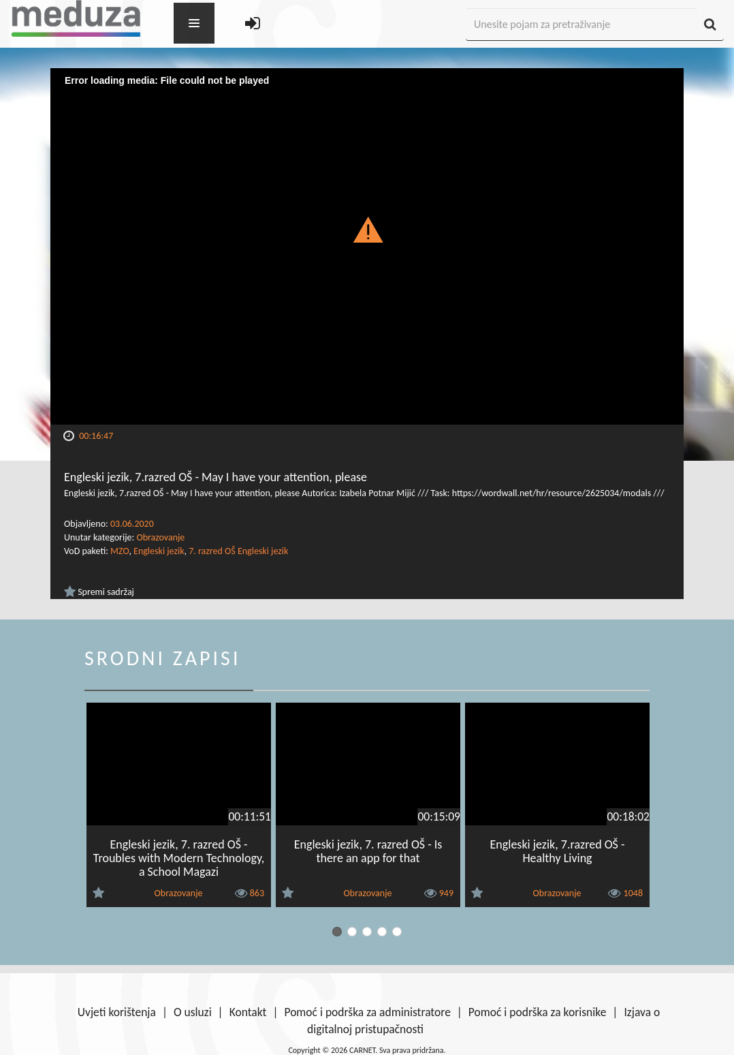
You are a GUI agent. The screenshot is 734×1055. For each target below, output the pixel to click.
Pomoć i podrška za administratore (367, 1012)
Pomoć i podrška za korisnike (537, 1012)
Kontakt (248, 1012)
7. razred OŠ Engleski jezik (238, 551)
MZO (119, 551)
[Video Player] (367, 246)
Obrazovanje (160, 537)
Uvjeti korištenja (117, 1012)
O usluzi (193, 1012)
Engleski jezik (158, 551)
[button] (367, 229)
